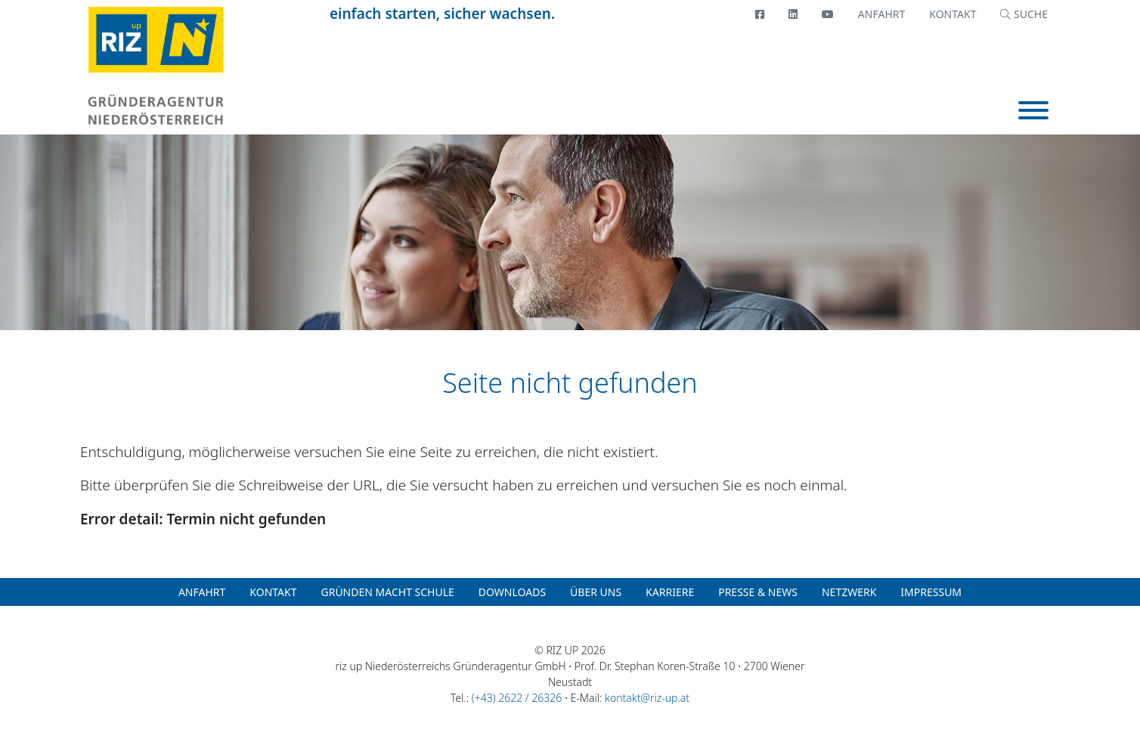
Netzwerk (849, 592)
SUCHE (1024, 14)
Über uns (595, 592)
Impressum (931, 592)
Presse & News (758, 592)
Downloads (512, 592)
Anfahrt (881, 14)
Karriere (670, 592)
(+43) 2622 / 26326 (517, 698)
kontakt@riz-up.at (647, 698)
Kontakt (952, 14)
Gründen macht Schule (387, 592)
